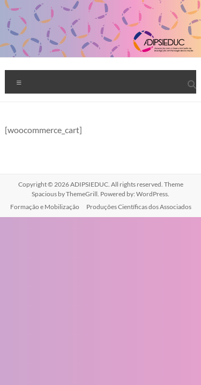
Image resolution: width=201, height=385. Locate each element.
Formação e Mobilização (44, 207)
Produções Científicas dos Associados (138, 207)
